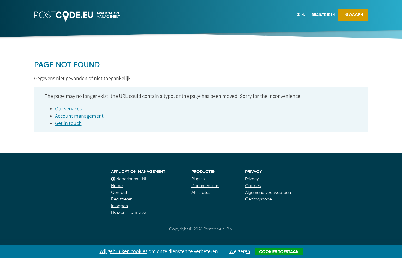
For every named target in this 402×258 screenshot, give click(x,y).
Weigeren (240, 251)
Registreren (323, 14)
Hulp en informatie (128, 212)
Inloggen (353, 14)
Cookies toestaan (279, 251)
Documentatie (205, 185)
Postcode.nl (214, 228)
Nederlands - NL (129, 178)
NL (301, 14)
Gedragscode (258, 198)
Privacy (252, 178)
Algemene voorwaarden (268, 192)
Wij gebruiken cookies (123, 251)
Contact (119, 192)
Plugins (198, 178)
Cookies (253, 185)
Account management (79, 116)
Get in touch (68, 123)
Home (117, 185)
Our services (68, 108)
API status (200, 192)
